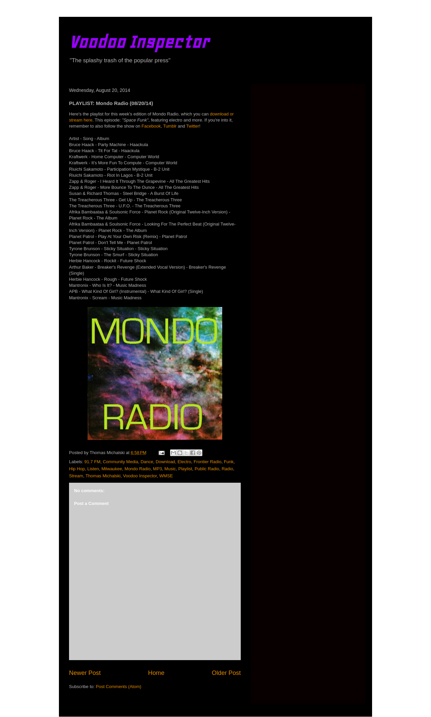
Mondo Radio (138, 468)
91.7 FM (93, 461)
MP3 (157, 468)
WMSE (166, 475)
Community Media (120, 461)
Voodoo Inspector (139, 42)
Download (165, 461)
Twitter (192, 126)
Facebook (151, 126)
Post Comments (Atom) (118, 686)
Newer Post (85, 673)
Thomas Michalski (103, 475)
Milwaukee (111, 468)
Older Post (226, 673)
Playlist (185, 468)
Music (170, 468)
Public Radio (207, 468)
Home (156, 673)
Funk (229, 461)
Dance (146, 461)
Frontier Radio (207, 461)
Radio (227, 468)
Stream (76, 475)
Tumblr (169, 126)
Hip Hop (77, 468)
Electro (184, 461)
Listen (93, 468)
